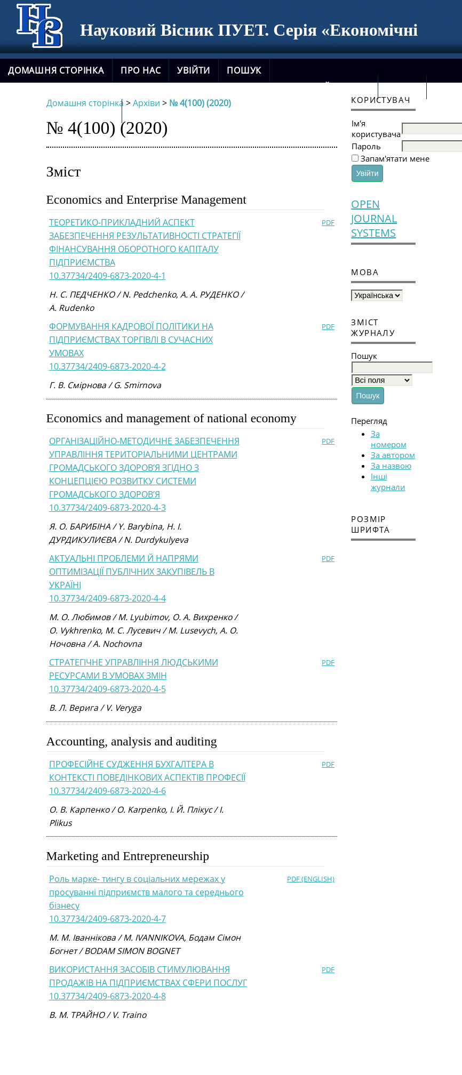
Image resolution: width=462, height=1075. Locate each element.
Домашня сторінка (56, 70)
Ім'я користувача (376, 128)
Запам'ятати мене (395, 158)
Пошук (244, 70)
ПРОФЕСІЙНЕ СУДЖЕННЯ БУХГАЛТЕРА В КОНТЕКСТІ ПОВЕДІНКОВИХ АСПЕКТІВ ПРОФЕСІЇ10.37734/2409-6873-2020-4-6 (147, 777)
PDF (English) (310, 879)
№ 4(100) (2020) (200, 103)
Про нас (141, 70)
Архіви (402, 87)
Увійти (193, 70)
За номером (389, 439)
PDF (328, 222)
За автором (393, 455)
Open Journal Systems (374, 218)
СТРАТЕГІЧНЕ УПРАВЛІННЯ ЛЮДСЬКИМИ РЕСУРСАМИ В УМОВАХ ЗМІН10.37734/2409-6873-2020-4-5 (133, 675)
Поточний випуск (324, 87)
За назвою (391, 465)
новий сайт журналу (61, 111)
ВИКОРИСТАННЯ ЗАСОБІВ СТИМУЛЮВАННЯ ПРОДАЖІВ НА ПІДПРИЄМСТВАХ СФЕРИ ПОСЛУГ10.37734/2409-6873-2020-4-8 (148, 983)
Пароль (366, 146)
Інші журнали (388, 481)
